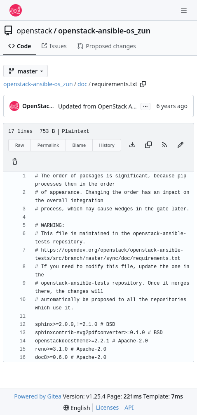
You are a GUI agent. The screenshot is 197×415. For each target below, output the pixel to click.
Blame (79, 145)
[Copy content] (148, 145)
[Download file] (132, 145)
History (107, 145)
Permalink (48, 145)
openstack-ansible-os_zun (104, 30)
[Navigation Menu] (184, 10)
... (145, 105)
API (129, 407)
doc (82, 84)
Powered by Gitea (37, 396)
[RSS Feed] (164, 145)
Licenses (107, 407)
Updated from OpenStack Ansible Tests (110, 106)
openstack (34, 30)
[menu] (76, 408)
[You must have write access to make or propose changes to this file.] (14, 162)
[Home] (15, 10)
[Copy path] (143, 84)
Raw (19, 145)
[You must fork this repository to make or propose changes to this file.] (180, 145)
